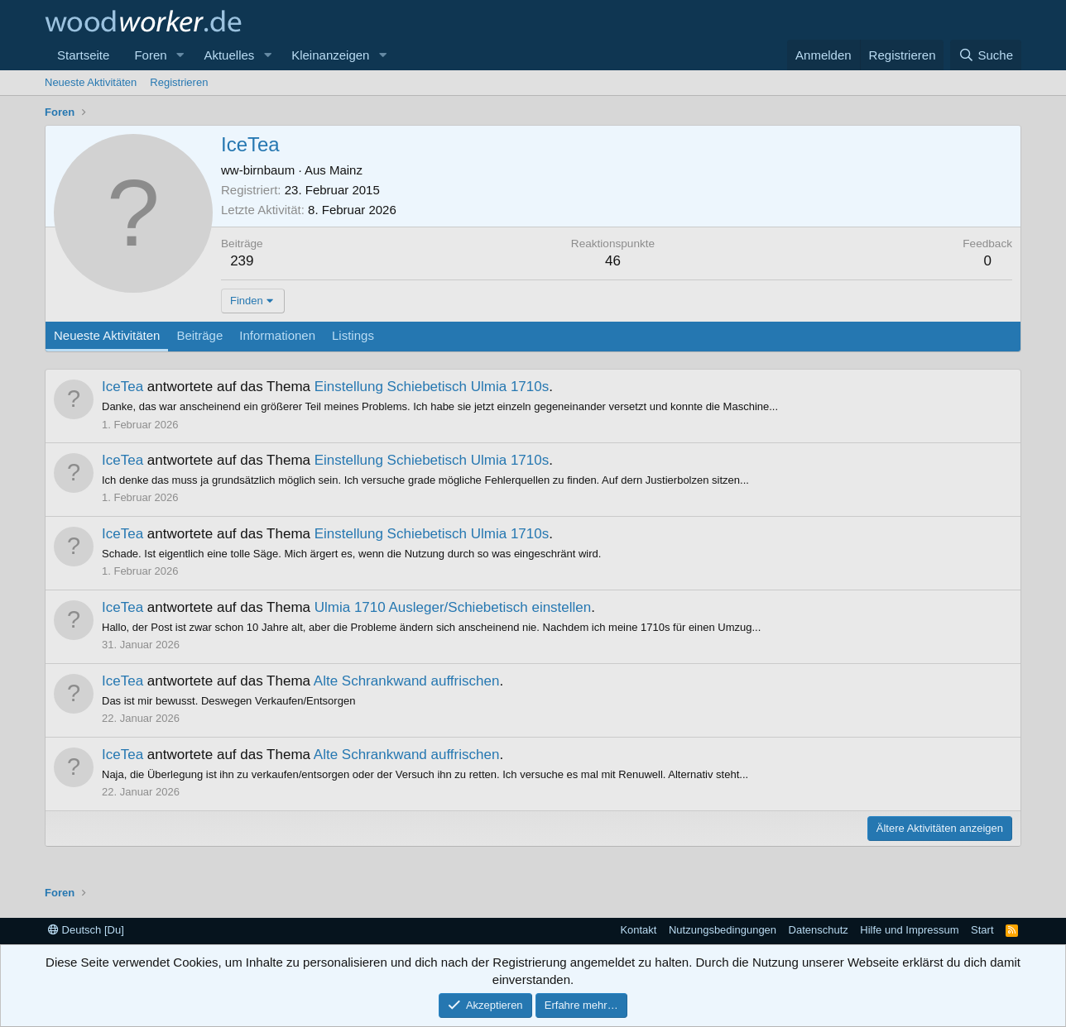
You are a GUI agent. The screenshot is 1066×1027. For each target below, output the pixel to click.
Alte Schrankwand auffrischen (407, 681)
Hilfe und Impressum (909, 930)
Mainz (346, 170)
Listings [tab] (353, 335)
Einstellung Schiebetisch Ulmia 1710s (432, 386)
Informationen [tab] (277, 335)
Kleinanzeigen (330, 55)
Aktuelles (229, 55)
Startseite (83, 55)
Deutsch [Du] (86, 930)
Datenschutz (818, 930)
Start (982, 930)
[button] (179, 55)
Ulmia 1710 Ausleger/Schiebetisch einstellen (453, 607)
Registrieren (179, 82)
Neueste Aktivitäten (91, 82)
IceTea (122, 386)
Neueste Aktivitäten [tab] (107, 335)
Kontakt (638, 930)
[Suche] (985, 55)
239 (241, 261)
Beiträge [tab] (199, 335)
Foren (150, 55)
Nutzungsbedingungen (722, 930)
